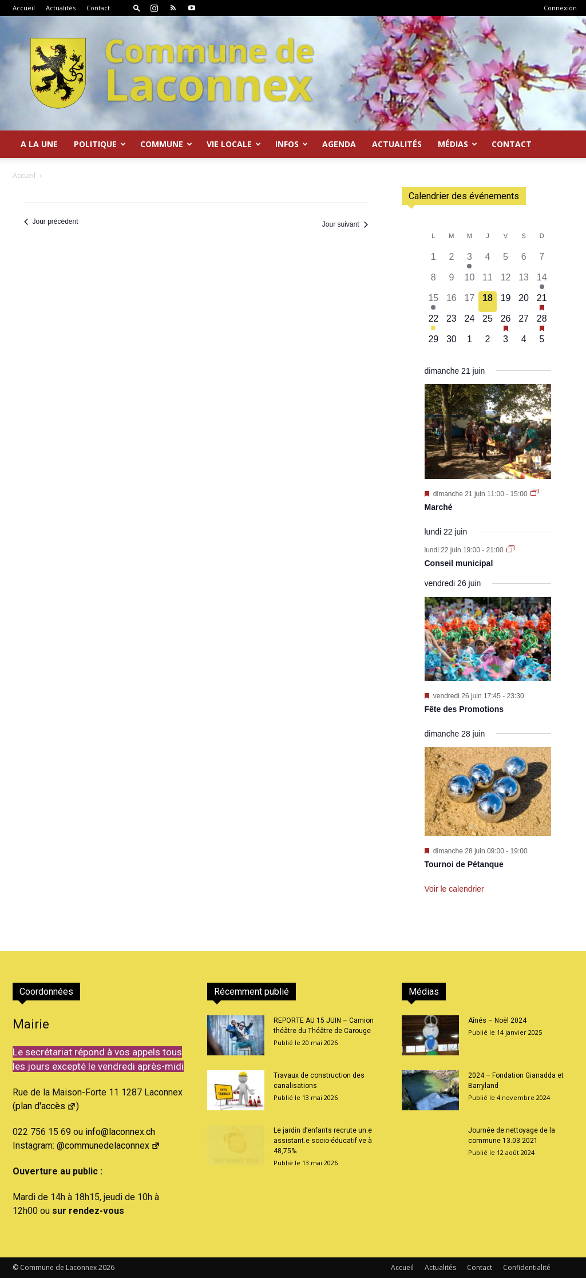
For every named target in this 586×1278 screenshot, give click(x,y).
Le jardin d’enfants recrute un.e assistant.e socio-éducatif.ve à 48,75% (323, 1140)
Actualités (61, 7)
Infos (291, 144)
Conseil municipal (459, 563)
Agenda (339, 144)
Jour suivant (345, 224)
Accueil (24, 7)
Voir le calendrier (454, 888)
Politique (100, 144)
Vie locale (234, 144)
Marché (439, 507)
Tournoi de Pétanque (464, 864)
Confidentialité (527, 1267)
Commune (166, 144)
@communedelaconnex (108, 1145)
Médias (457, 144)
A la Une (39, 144)
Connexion (560, 7)
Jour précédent (51, 221)
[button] (136, 7)
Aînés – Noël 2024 (497, 1020)
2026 (106, 1267)
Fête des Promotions (464, 709)
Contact (98, 7)
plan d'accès (45, 1106)
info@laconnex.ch (120, 1131)
